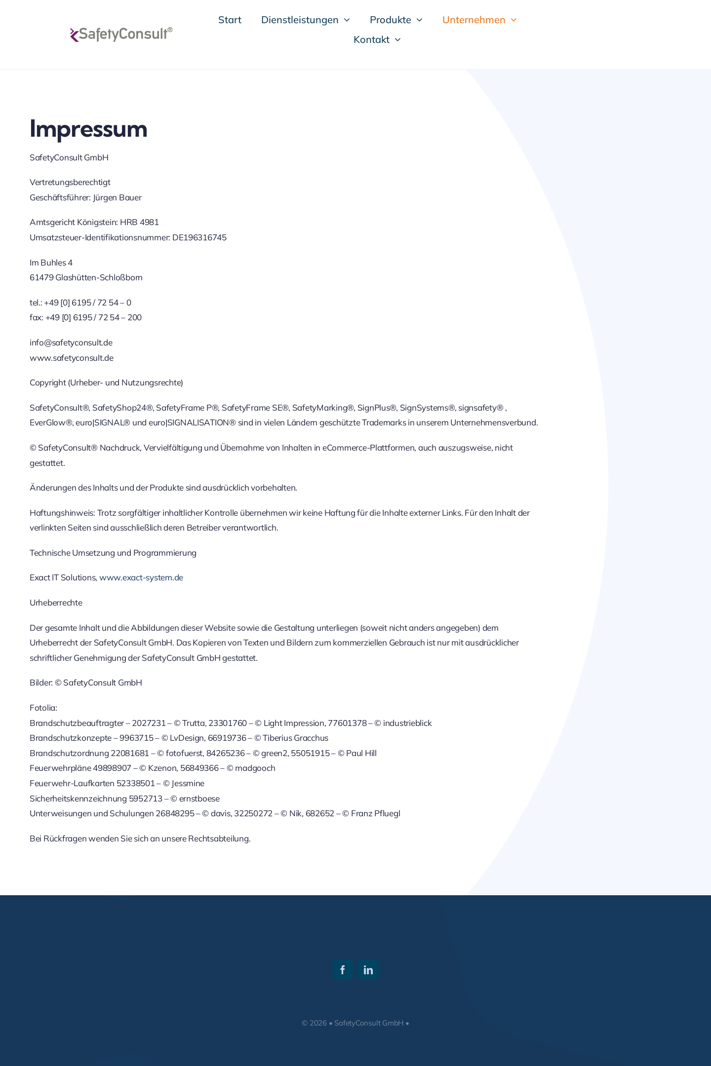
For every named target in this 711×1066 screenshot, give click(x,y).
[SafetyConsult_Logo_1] (121, 31)
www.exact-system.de (141, 577)
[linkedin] (368, 969)
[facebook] (342, 969)
